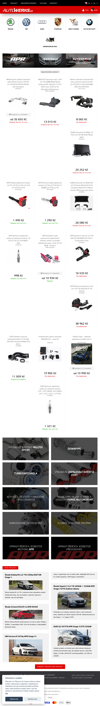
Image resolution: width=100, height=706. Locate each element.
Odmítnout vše (32, 699)
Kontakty (53, 3)
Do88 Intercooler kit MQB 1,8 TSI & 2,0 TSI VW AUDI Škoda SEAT (82, 134)
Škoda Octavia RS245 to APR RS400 (21, 607)
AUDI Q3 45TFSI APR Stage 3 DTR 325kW (72, 626)
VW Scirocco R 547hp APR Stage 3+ (21, 636)
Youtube (43, 3)
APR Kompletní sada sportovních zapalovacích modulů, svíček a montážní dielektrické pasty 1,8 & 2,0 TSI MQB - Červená (50, 241)
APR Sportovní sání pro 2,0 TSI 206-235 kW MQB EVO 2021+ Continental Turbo (81, 238)
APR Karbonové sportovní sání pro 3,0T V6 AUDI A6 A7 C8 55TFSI (81, 288)
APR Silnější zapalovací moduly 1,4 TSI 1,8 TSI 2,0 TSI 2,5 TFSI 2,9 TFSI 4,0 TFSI (18, 185)
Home (4, 3)
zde (6, 693)
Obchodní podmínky (28, 3)
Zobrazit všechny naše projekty (50, 667)
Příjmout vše (14, 699)
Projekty (14, 3)
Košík (94, 10)
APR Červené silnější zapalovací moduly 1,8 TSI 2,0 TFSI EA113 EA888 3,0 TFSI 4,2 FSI (50, 185)
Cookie (50, 697)
